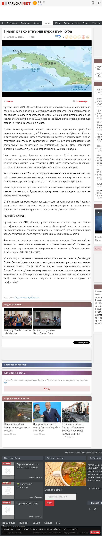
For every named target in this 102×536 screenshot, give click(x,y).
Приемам (95, 532)
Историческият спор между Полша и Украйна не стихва (46, 427)
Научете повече (70, 529)
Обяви (48, 522)
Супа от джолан (53, 489)
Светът (10, 101)
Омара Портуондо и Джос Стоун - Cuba (44, 332)
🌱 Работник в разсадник (24, 485)
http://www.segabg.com (27, 297)
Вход (47, 388)
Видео (36, 522)
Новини (47, 23)
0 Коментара (81, 101)
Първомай (8, 522)
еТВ (58, 522)
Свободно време (72, 23)
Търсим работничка (27, 503)
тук (5, 382)
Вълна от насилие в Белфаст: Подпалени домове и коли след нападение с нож (73, 428)
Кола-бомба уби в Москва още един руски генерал (17, 427)
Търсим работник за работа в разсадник (28, 466)
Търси (49, 503)
